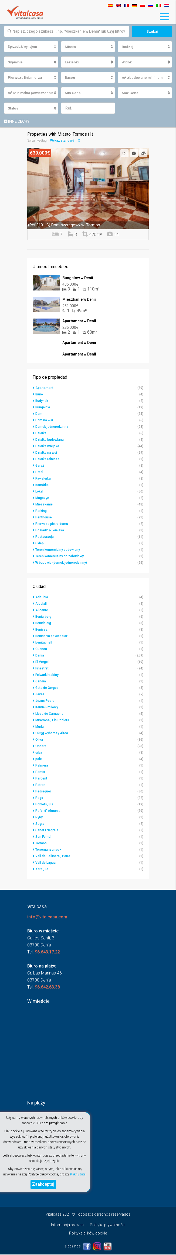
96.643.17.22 (47, 952)
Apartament (44, 388)
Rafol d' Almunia (47, 811)
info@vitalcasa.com (47, 917)
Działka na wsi (46, 453)
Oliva (39, 740)
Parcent (41, 779)
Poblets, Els (44, 805)
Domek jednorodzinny (51, 427)
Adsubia (41, 598)
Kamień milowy (46, 708)
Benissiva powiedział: (51, 636)
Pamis (40, 772)
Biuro (39, 395)
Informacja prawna (67, 1225)
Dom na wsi (44, 421)
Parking (41, 511)
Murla (39, 727)
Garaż (39, 466)
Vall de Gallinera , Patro (52, 857)
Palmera (41, 766)
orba (38, 753)
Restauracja (44, 537)
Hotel (39, 472)
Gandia (40, 682)
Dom (38, 414)
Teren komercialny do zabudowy (59, 557)
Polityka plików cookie (88, 1234)
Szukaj (152, 31)
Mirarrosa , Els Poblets (52, 721)
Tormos (41, 844)
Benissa (41, 630)
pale (38, 759)
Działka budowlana (49, 440)
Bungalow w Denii (77, 278)
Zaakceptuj (43, 1184)
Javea (40, 695)
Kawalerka (43, 479)
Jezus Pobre (45, 701)
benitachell (43, 643)
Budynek (41, 401)
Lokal (39, 492)
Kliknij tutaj (78, 1174)
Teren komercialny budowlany (57, 550)
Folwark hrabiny (47, 675)
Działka (40, 434)
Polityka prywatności (107, 1225)
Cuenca (41, 649)
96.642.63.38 (47, 987)
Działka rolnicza (47, 459)
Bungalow (42, 408)
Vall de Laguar (46, 863)
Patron (40, 785)
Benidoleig (43, 623)
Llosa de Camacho (49, 714)
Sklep (39, 544)
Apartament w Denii (79, 321)
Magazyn (42, 498)
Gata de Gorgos (47, 688)
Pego (39, 798)
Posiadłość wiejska (49, 531)
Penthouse (43, 518)
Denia (39, 656)
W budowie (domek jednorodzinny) (61, 563)
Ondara (40, 746)
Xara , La (41, 869)
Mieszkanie (44, 505)
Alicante (41, 611)
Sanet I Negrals (46, 831)
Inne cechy (16, 122)
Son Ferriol (43, 837)
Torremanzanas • (48, 850)
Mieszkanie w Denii (79, 300)
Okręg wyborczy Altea (51, 734)
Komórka (42, 485)
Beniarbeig (43, 617)
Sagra (39, 824)
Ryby (39, 818)
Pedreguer (43, 792)
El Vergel (42, 662)
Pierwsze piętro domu (51, 524)
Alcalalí (41, 604)
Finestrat (42, 669)
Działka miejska (47, 447)
